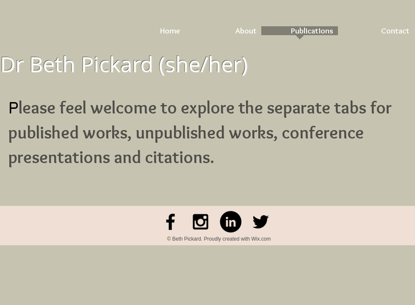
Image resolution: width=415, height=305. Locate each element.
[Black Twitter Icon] (260, 222)
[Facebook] (170, 222)
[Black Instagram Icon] (200, 222)
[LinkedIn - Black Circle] (230, 222)
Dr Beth (37, 64)
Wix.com (261, 239)
